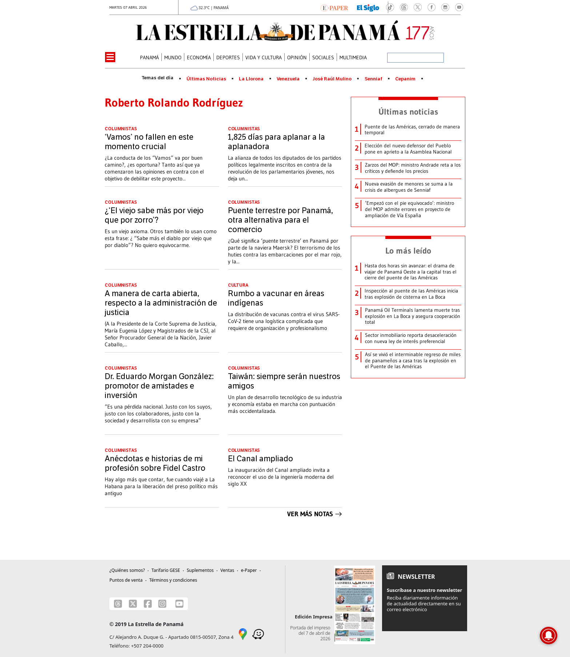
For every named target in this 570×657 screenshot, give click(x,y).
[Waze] (258, 633)
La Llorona (251, 79)
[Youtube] (179, 603)
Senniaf (373, 79)
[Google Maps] (243, 633)
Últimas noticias (408, 112)
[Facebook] (147, 603)
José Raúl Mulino (332, 79)
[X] (133, 603)
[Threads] (118, 603)
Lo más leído (408, 251)
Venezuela (288, 79)
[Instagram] (162, 603)
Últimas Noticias (206, 79)
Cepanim (405, 79)
